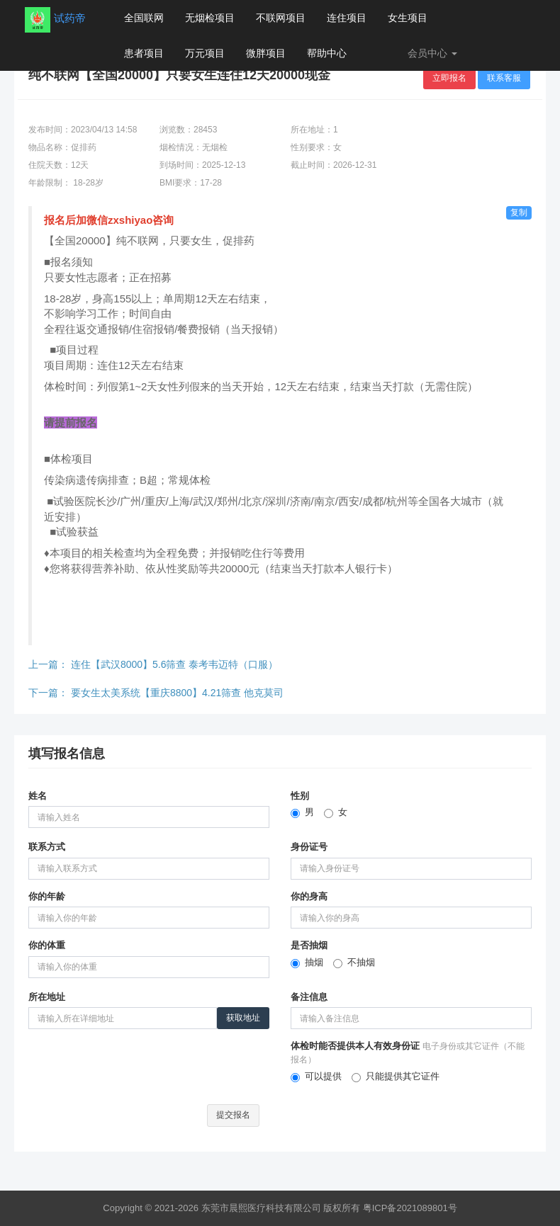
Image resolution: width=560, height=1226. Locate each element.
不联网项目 (281, 17)
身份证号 (309, 846)
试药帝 (70, 18)
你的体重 (46, 945)
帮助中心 (327, 53)
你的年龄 (46, 896)
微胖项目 (266, 53)
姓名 (37, 795)
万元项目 (205, 53)
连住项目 (346, 17)
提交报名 (233, 1115)
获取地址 (243, 1018)
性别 (300, 795)
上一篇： (153, 664)
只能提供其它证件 (395, 1076)
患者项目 (144, 53)
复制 (518, 212)
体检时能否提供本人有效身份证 (408, 1052)
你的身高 (309, 896)
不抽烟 (354, 962)
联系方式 (46, 846)
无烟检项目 (210, 17)
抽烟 (307, 962)
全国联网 (144, 17)
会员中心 (432, 53)
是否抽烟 (309, 945)
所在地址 (46, 997)
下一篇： (156, 692)
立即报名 (449, 78)
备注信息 (309, 997)
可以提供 (316, 1076)
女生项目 (407, 17)
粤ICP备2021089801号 (410, 1208)
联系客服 (504, 78)
